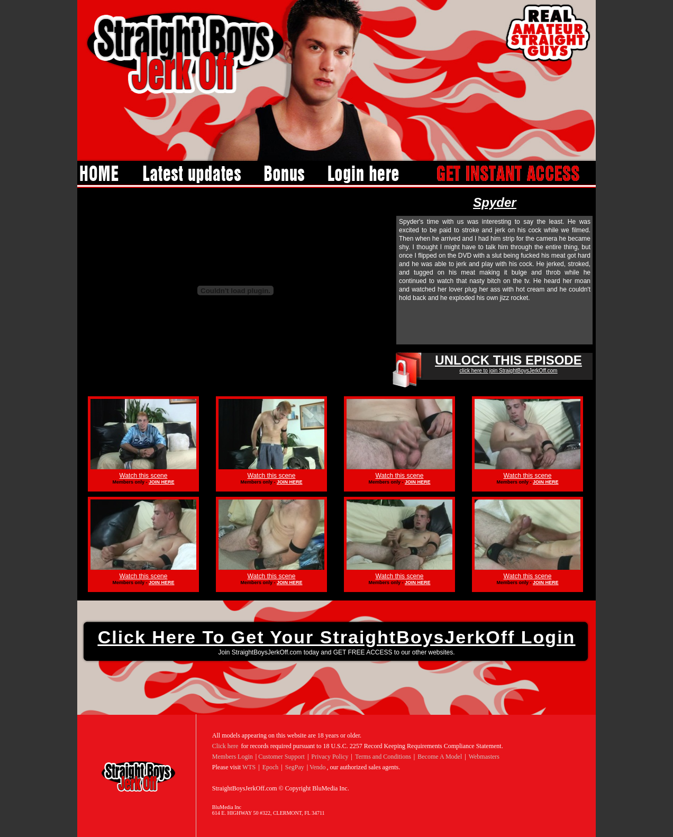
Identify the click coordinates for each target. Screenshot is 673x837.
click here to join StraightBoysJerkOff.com (509, 371)
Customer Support (281, 756)
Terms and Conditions (383, 756)
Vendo (318, 767)
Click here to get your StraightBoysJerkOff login (337, 637)
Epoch (270, 767)
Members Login (232, 756)
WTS (249, 767)
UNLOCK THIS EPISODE (508, 360)
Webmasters (484, 756)
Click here (225, 746)
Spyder (494, 202)
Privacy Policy (329, 756)
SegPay (294, 767)
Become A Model (439, 756)
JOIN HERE (162, 482)
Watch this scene (144, 475)
